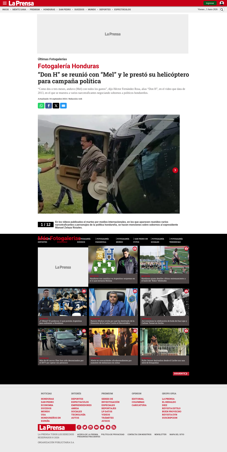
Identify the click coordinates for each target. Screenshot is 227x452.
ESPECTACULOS (80, 401)
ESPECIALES (108, 405)
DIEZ (164, 405)
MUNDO (45, 411)
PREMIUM (107, 393)
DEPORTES (77, 398)
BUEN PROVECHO (171, 411)
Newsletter (160, 434)
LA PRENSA (168, 398)
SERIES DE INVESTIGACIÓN (110, 400)
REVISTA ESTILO (171, 408)
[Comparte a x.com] (56, 105)
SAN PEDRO (47, 401)
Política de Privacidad (112, 434)
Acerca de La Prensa (87, 434)
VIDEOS (106, 414)
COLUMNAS (138, 401)
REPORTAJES (109, 408)
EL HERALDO (169, 401)
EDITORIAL (138, 398)
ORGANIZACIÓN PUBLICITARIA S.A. (56, 442)
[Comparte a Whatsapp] (41, 105)
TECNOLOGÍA (78, 414)
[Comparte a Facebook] (48, 105)
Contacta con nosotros (139, 434)
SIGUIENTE (179, 373)
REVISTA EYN (169, 414)
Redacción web (75, 98)
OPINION (136, 393)
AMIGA (75, 408)
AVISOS (106, 420)
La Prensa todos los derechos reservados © (56, 436)
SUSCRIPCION (169, 417)
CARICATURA (139, 405)
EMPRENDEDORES (81, 405)
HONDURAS (47, 398)
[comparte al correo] (63, 105)
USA (43, 414)
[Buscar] (222, 9)
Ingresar (210, 3)
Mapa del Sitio (177, 434)
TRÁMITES (108, 417)
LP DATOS (107, 411)
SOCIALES (76, 411)
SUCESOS (46, 408)
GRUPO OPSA (169, 393)
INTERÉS (76, 393)
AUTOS (75, 417)
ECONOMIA (47, 405)
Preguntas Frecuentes (88, 437)
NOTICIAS (46, 393)
